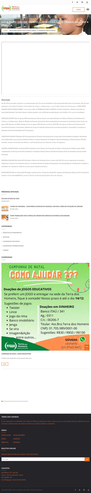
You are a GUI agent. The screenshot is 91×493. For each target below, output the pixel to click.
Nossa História (19, 435)
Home (5, 30)
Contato (16, 439)
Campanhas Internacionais (13, 246)
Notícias (6, 237)
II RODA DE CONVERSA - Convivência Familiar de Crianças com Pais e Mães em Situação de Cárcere (46, 206)
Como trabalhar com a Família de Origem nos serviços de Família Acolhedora (40, 215)
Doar (79, 9)
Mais (4, 364)
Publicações (6, 435)
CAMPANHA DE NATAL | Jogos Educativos (16, 354)
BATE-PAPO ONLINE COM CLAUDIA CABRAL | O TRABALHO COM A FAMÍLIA (32, 30)
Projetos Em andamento (12, 232)
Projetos (4, 442)
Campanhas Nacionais (11, 241)
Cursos (5, 250)
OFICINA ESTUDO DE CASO (10, 198)
